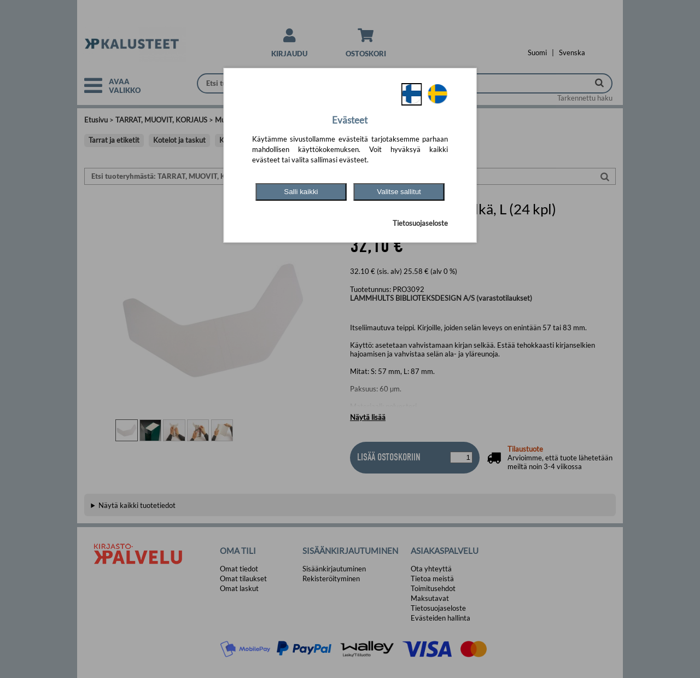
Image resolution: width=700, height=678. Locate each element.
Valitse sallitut (399, 192)
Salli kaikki (301, 192)
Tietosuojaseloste (420, 223)
